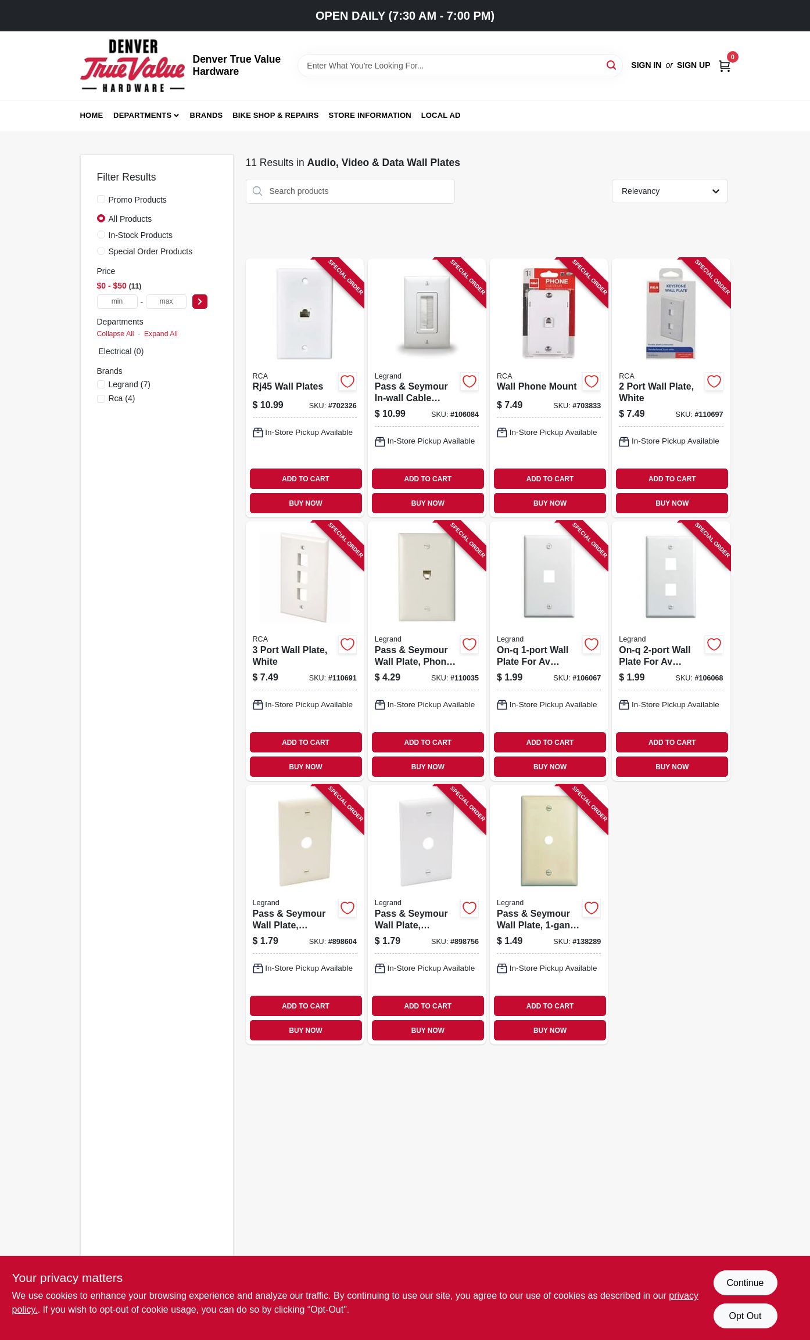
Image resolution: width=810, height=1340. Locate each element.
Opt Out (745, 1316)
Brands (206, 115)
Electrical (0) (121, 351)
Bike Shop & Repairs (275, 115)
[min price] (117, 301)
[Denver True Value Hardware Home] (132, 65)
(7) (129, 384)
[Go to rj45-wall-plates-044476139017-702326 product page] (305, 388)
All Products (130, 219)
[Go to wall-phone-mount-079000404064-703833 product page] (549, 388)
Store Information (370, 115)
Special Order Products (151, 251)
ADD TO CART (305, 479)
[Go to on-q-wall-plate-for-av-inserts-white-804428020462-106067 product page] (549, 651)
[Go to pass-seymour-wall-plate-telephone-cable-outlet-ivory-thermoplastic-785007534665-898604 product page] (305, 914)
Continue (745, 1283)
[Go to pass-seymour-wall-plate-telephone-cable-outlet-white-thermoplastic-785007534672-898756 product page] (427, 914)
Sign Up (694, 65)
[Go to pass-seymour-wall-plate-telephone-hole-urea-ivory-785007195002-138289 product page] (549, 914)
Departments (142, 115)
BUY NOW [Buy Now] (305, 503)
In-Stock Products (141, 235)
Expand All (161, 334)
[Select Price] (199, 301)
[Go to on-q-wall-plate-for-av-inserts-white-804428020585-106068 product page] (671, 651)
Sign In (646, 65)
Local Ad (441, 115)
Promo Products (138, 200)
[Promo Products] (101, 199)
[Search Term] (460, 65)
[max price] (166, 301)
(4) (122, 398)
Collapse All (115, 334)
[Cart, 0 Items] (724, 65)
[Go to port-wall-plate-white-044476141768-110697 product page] (671, 388)
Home (91, 115)
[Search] (612, 64)
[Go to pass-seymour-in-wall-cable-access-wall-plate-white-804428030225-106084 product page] (427, 388)
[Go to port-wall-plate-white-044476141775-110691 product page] (305, 651)
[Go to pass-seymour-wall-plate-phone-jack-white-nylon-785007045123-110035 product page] (427, 651)
